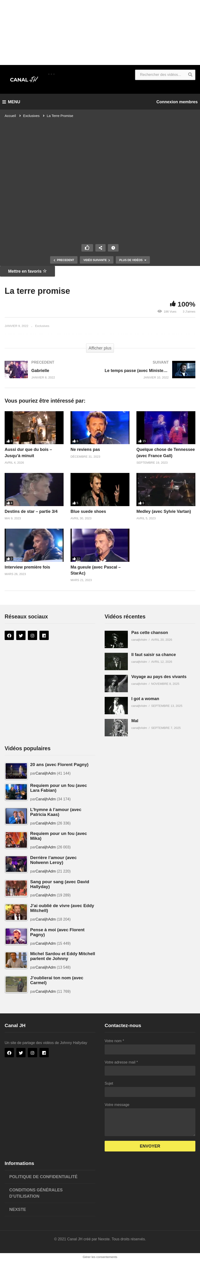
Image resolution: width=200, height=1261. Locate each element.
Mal (134, 720)
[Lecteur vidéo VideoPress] (100, 178)
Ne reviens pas (85, 449)
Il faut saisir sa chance (153, 654)
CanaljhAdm (45, 773)
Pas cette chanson (149, 632)
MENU (11, 102)
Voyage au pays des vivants (159, 676)
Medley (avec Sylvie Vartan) (163, 511)
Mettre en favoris (27, 271)
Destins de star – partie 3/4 (31, 511)
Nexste (17, 1209)
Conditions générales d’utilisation (36, 1193)
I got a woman (145, 698)
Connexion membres (177, 102)
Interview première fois (27, 567)
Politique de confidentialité (43, 1176)
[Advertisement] (100, 32)
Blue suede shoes (88, 511)
